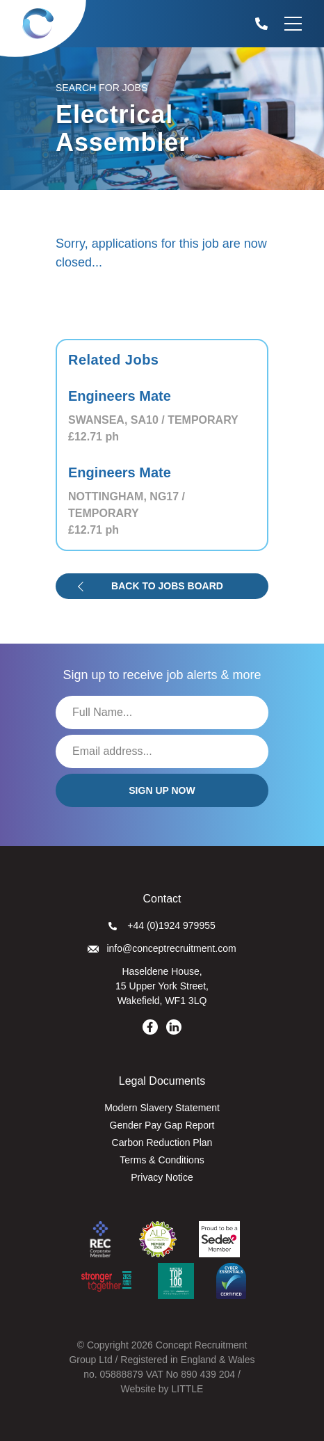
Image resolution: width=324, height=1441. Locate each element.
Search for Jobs (101, 87)
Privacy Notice (162, 1177)
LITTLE (187, 1388)
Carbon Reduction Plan (162, 1142)
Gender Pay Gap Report (162, 1125)
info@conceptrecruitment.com (162, 948)
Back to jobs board (167, 585)
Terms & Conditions (162, 1159)
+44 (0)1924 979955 (162, 925)
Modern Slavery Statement (162, 1107)
